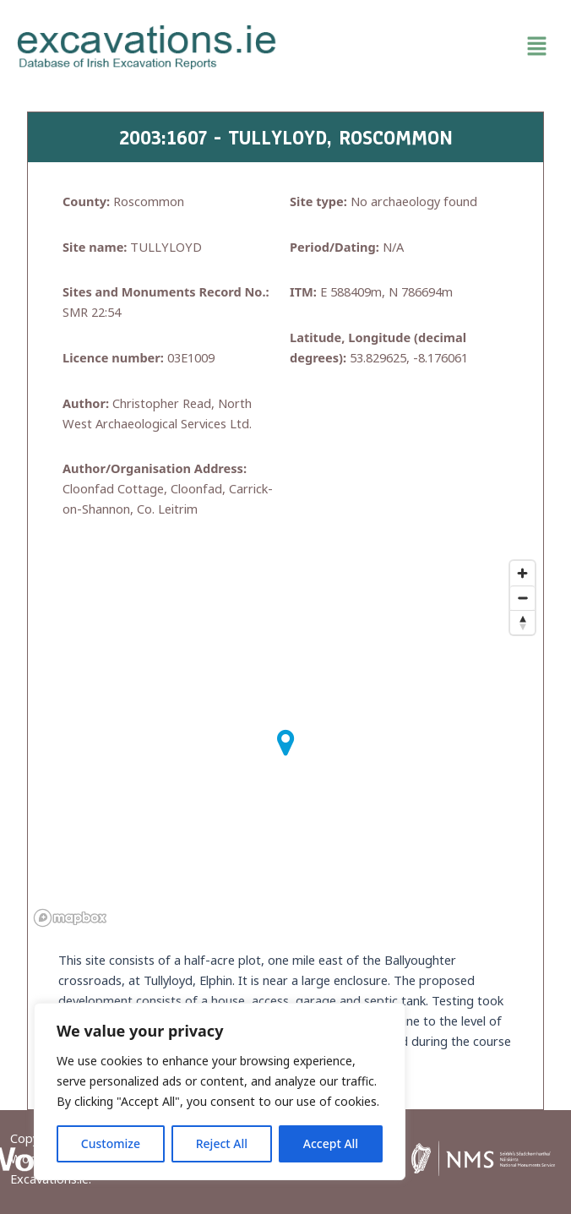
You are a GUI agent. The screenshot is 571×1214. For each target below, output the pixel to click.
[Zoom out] (522, 597)
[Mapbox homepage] (70, 918)
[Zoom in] (522, 573)
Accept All (330, 1143)
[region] (219, 1091)
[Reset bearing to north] (522, 622)
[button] (424, 47)
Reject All (221, 1143)
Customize (110, 1143)
